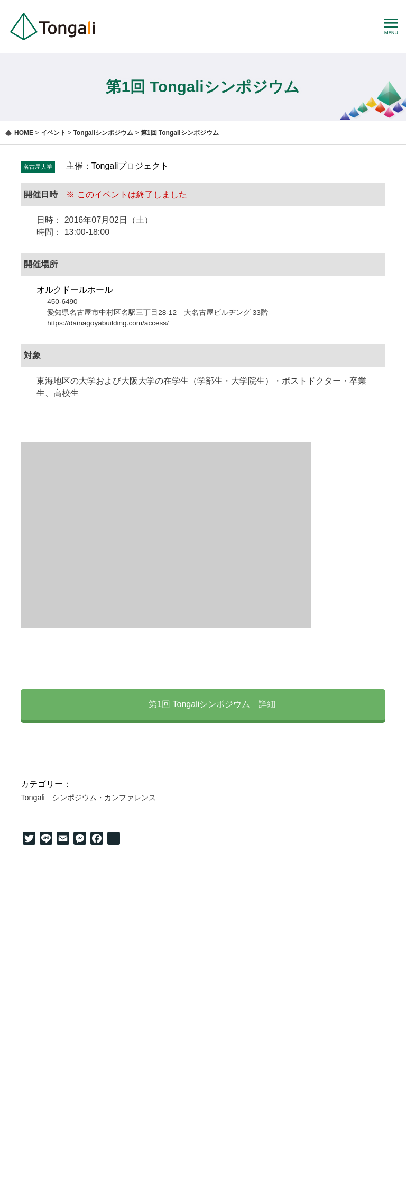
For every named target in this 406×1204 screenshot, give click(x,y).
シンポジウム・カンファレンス (104, 797)
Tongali (33, 797)
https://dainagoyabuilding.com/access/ (108, 323)
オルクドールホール (74, 289)
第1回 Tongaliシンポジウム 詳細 (203, 704)
